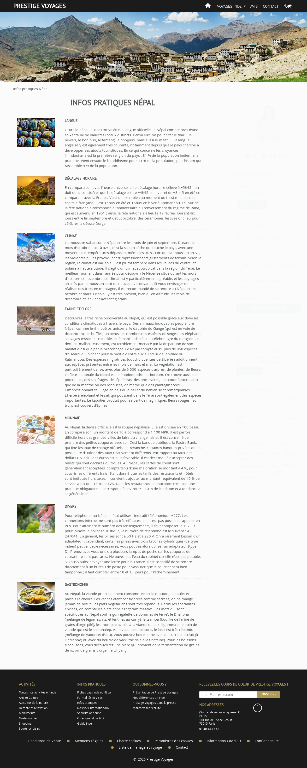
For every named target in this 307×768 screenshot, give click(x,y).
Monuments (27, 713)
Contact (271, 6)
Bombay (267, 433)
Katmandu (266, 459)
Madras (279, 453)
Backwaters (249, 458)
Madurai (245, 448)
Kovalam (231, 458)
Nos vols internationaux (93, 708)
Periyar (257, 448)
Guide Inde (84, 724)
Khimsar (269, 448)
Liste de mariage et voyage (140, 747)
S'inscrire (268, 694)
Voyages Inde (229, 6)
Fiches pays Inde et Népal (94, 692)
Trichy (229, 422)
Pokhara (243, 454)
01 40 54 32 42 (261, 156)
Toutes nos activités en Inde (37, 692)
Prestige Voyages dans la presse (154, 703)
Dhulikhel (248, 477)
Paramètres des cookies (174, 741)
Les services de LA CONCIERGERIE (259, 264)
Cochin (237, 428)
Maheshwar (253, 427)
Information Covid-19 (224, 741)
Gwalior (276, 459)
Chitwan (248, 438)
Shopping (25, 724)
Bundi (254, 453)
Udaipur (247, 466)
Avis (254, 6)
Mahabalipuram (269, 438)
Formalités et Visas (90, 698)
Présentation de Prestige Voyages (155, 692)
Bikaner (230, 448)
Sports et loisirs (29, 729)
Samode (260, 465)
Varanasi (231, 477)
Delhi (275, 465)
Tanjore (275, 422)
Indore (235, 438)
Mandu (266, 453)
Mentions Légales (89, 741)
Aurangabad (234, 471)
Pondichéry (273, 427)
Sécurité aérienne (89, 713)
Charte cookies (129, 741)
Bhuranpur (280, 417)
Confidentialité (267, 741)
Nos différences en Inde (149, 698)
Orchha (228, 428)
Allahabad (245, 443)
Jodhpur (258, 443)
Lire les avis (237, 371)
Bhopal (270, 443)
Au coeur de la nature (33, 703)
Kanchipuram (259, 417)
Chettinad (243, 422)
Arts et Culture (29, 698)
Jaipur (269, 471)
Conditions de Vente (44, 741)
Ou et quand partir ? (90, 718)
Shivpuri (231, 453)
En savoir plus (240, 204)
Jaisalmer (241, 417)
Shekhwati (230, 443)
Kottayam (260, 422)
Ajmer (229, 433)
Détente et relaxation (33, 708)
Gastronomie (28, 718)
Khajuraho (233, 465)
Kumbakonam (247, 433)
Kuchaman (254, 471)
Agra (229, 417)
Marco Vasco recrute (147, 708)
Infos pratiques (87, 703)
